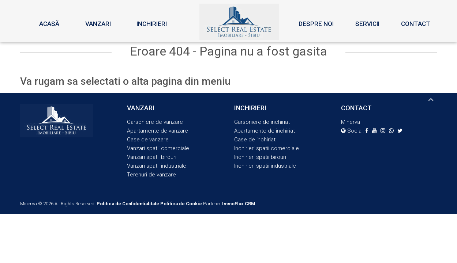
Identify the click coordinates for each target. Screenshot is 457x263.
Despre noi (316, 23)
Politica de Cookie (181, 203)
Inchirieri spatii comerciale (266, 148)
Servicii (367, 23)
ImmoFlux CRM (238, 203)
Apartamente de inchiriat (264, 130)
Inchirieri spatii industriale (265, 166)
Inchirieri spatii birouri (260, 157)
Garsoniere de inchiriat (262, 122)
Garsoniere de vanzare (155, 122)
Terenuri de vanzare (151, 174)
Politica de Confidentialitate (128, 203)
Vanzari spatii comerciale (158, 148)
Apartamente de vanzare (157, 130)
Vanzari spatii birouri (151, 157)
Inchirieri (151, 23)
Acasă (49, 23)
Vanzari (98, 23)
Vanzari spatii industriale (156, 166)
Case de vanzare (148, 139)
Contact (415, 23)
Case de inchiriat (255, 139)
